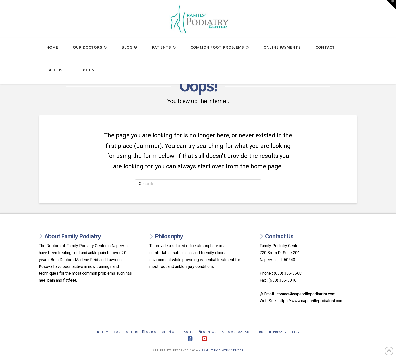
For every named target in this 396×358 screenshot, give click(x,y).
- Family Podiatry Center (221, 350)
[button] (391, 5)
